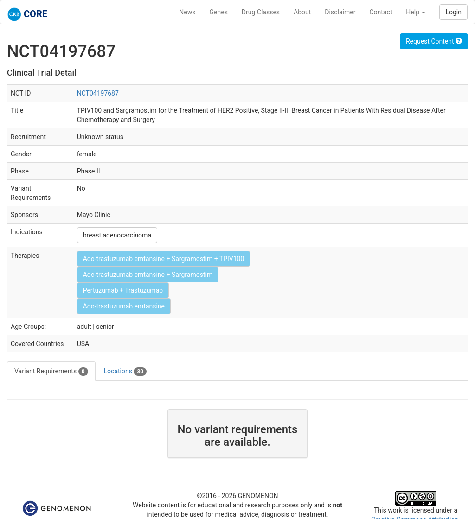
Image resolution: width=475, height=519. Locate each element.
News (187, 12)
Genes (219, 12)
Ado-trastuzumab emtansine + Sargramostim (148, 274)
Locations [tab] (125, 371)
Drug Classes (261, 12)
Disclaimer (340, 12)
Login (453, 12)
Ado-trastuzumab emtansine (124, 306)
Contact (380, 12)
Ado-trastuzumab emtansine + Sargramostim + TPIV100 (163, 259)
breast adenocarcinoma (117, 235)
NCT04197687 (98, 93)
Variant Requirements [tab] (51, 371)
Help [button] (415, 12)
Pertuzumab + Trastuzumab (123, 290)
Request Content (434, 41)
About (302, 12)
